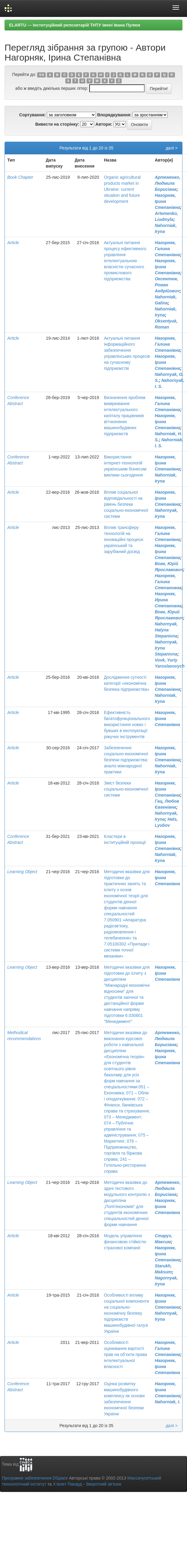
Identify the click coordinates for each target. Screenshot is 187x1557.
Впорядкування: (114, 114)
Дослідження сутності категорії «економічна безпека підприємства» (126, 683)
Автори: (103, 124)
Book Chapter (20, 177)
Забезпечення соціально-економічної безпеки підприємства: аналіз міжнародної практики (126, 759)
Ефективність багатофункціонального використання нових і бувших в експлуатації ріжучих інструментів (127, 724)
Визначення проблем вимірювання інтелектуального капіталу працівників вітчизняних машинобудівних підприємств (124, 415)
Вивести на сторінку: (57, 124)
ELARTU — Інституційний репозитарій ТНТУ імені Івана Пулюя (74, 25)
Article (13, 242)
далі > (172, 148)
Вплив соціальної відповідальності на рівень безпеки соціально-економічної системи (126, 504)
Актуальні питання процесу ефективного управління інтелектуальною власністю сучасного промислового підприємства (125, 260)
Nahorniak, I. (167, 1401)
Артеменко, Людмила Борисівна (167, 183)
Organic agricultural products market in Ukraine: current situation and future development (122, 189)
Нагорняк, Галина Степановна (168, 581)
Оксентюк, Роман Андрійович (167, 284)
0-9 (41, 75)
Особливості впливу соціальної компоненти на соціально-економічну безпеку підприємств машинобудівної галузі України (126, 1313)
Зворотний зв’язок (103, 1484)
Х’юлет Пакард (67, 1484)
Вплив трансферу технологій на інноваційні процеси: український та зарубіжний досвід (124, 539)
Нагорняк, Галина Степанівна (167, 248)
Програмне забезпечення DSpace (35, 1478)
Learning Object (22, 871)
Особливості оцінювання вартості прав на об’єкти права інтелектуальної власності (125, 1354)
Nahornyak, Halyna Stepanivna (166, 629)
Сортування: (32, 114)
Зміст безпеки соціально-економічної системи (126, 789)
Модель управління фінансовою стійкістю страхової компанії (125, 1241)
